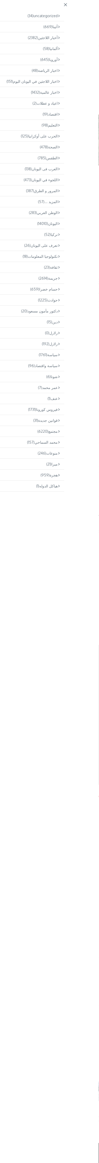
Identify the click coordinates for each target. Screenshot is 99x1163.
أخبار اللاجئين (82, 58)
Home (83, 44)
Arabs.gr (7, 795)
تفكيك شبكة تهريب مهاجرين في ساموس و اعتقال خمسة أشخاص (71, 1111)
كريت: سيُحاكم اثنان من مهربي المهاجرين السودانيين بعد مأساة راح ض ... (21, 1111)
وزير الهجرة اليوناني (55, 940)
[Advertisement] (49, 220)
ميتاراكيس (32, 278)
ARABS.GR (65, 9)
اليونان (71, 44)
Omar (47, 1030)
